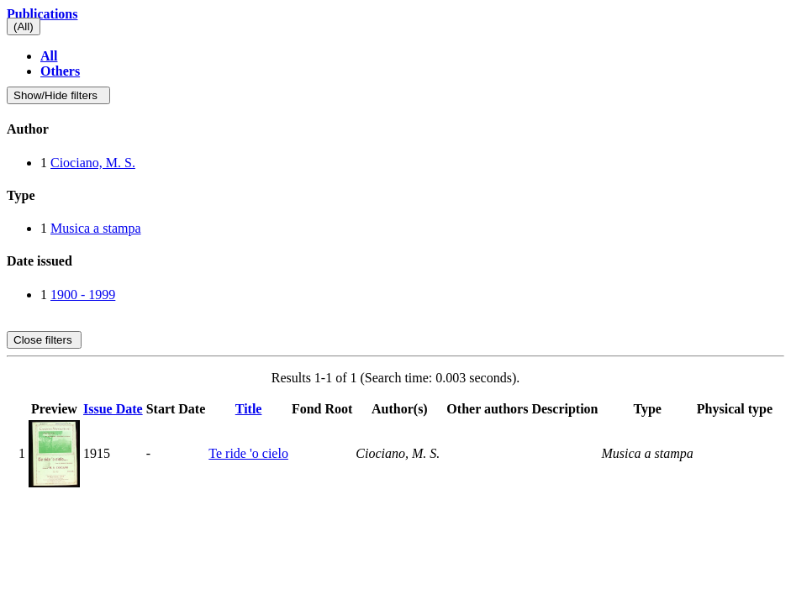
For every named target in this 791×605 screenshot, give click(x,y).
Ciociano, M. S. (92, 162)
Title (248, 409)
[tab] (395, 129)
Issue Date (113, 409)
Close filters (44, 340)
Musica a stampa (95, 228)
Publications (42, 14)
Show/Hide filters (58, 95)
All (48, 56)
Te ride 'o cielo (248, 453)
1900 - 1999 (82, 294)
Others (60, 71)
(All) (23, 26)
